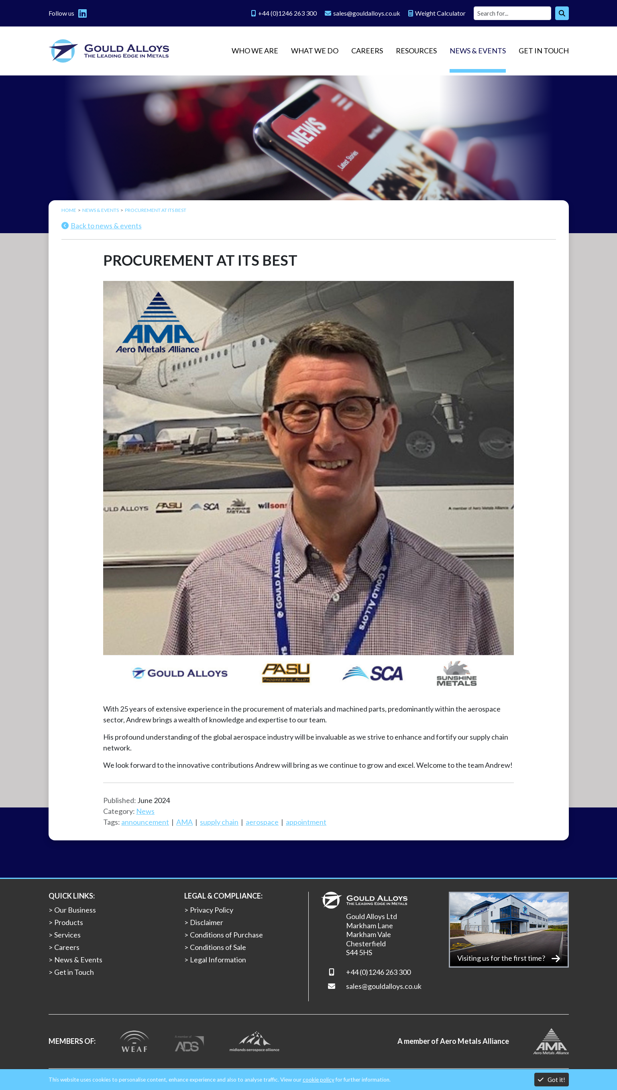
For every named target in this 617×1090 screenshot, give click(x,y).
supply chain (219, 822)
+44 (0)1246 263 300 (378, 972)
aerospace (262, 822)
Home (68, 210)
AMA (184, 822)
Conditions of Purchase (226, 934)
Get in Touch (544, 50)
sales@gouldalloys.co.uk (384, 986)
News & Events (478, 50)
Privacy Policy (211, 909)
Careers (367, 50)
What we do (314, 50)
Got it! (551, 1079)
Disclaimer (206, 922)
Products (68, 922)
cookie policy (318, 1079)
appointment (306, 822)
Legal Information (218, 959)
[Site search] (512, 13)
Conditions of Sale (218, 947)
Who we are (255, 50)
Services (67, 934)
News (145, 811)
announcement (145, 822)
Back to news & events (101, 225)
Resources (416, 50)
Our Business (75, 909)
